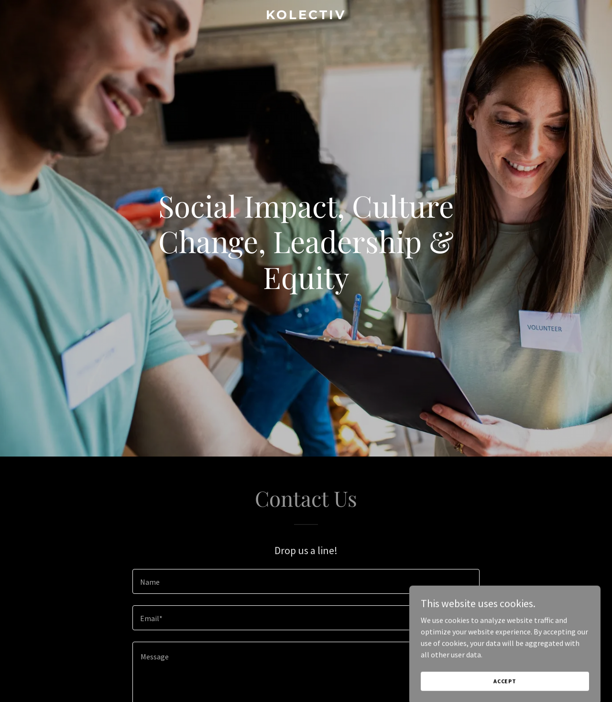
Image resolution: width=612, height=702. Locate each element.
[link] (306, 16)
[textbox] (305, 581)
